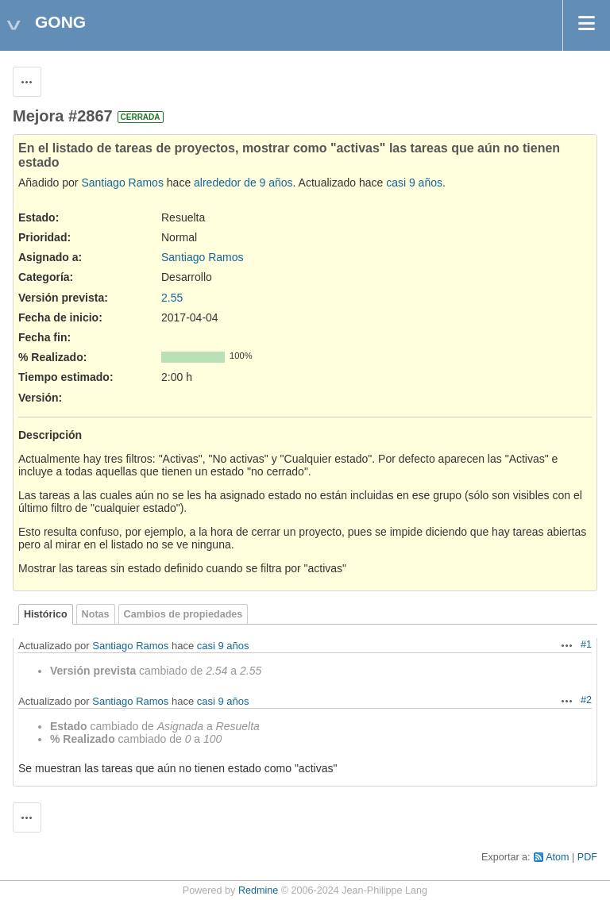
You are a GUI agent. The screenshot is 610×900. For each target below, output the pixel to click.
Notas (96, 614)
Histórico (46, 614)
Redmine (258, 890)
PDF (587, 857)
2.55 (172, 297)
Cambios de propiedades (183, 614)
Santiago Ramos (122, 182)
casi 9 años (414, 182)
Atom (557, 857)
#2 (586, 700)
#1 (586, 644)
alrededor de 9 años (243, 182)
